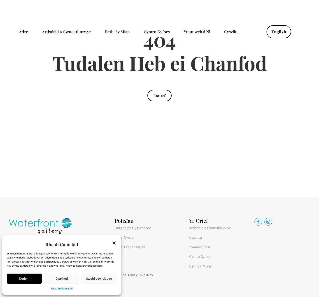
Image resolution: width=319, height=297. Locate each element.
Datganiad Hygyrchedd (133, 228)
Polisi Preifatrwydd (62, 288)
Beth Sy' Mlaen (200, 266)
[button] (114, 243)
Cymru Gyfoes (157, 32)
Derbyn (24, 278)
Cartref (159, 95)
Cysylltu (231, 32)
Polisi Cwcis (124, 237)
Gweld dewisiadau (99, 278)
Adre (23, 32)
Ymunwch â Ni (197, 32)
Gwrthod (62, 278)
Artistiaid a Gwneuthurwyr (66, 32)
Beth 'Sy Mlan (117, 32)
